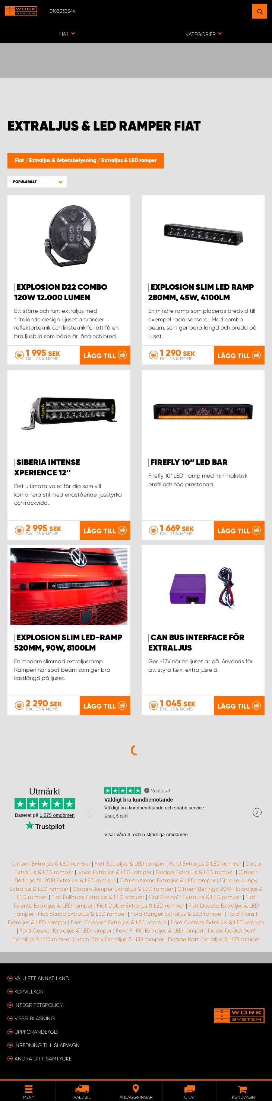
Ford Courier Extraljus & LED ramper (65, 930)
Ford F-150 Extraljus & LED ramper (160, 930)
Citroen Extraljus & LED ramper (51, 863)
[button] (37, 181)
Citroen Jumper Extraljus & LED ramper (123, 889)
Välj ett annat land (42, 978)
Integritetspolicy (39, 1005)
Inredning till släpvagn (47, 1045)
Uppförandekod (36, 1032)
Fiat (20, 160)
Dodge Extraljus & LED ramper (195, 872)
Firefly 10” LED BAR (189, 463)
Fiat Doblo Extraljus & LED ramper (140, 905)
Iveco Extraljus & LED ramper (115, 872)
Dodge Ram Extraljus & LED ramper (214, 939)
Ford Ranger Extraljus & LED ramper (176, 914)
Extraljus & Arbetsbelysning (63, 160)
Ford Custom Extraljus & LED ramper (218, 922)
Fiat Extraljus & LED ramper (130, 863)
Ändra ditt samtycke (43, 1059)
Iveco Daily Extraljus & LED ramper (119, 939)
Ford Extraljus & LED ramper (205, 863)
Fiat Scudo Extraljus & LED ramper (82, 914)
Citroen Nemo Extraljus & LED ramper (168, 880)
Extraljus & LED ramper (128, 160)
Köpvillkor (29, 992)
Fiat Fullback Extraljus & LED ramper (98, 897)
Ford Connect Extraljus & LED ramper (119, 922)
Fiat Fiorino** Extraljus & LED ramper (195, 897)
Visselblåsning (35, 1018)
